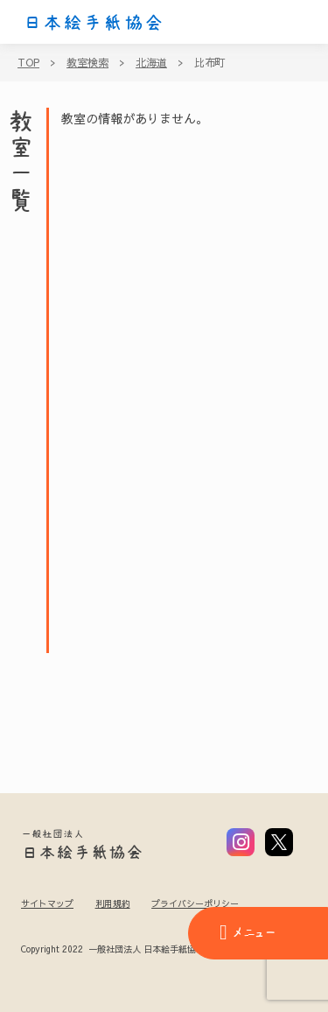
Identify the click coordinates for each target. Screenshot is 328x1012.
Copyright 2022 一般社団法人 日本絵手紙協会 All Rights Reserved (156, 950)
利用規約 (112, 903)
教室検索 (87, 62)
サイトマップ (47, 903)
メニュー (248, 932)
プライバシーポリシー (195, 903)
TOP (28, 62)
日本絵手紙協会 (93, 22)
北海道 (151, 62)
